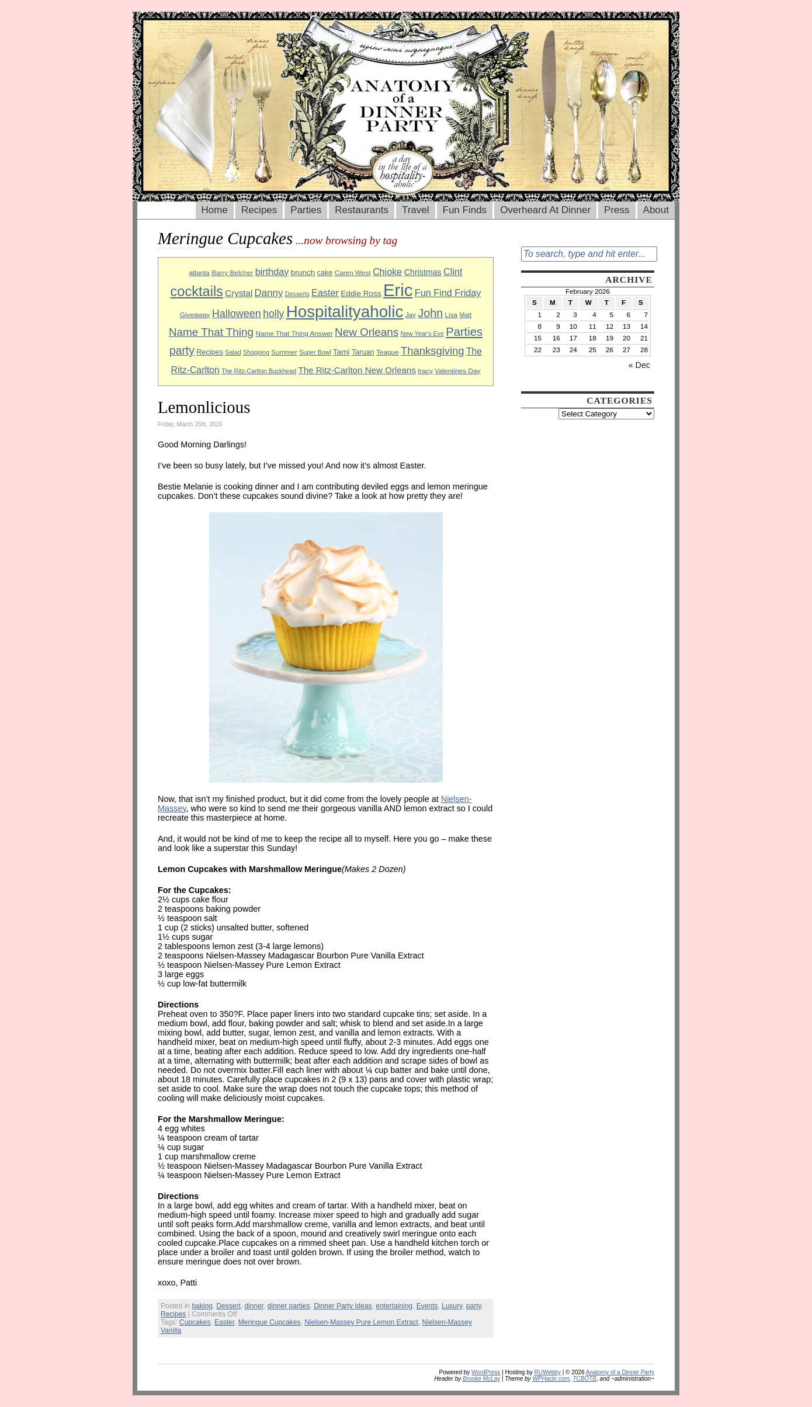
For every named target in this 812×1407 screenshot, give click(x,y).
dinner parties (289, 1306)
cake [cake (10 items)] (325, 273)
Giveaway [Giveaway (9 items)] (195, 314)
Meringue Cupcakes (269, 1322)
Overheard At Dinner (545, 210)
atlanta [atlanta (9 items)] (199, 272)
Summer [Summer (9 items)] (284, 352)
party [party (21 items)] (182, 351)
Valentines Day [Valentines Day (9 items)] (457, 370)
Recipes (259, 210)
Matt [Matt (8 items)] (465, 314)
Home (215, 210)
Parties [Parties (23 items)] (464, 331)
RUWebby (548, 1372)
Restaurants (361, 210)
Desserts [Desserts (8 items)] (297, 293)
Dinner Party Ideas (343, 1306)
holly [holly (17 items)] (273, 313)
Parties (305, 210)
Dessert (228, 1306)
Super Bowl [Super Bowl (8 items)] (315, 352)
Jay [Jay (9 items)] (410, 314)
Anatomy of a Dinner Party (620, 1372)
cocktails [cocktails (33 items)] (197, 291)
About (656, 210)
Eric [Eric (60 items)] (398, 290)
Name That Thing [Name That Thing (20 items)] (211, 332)
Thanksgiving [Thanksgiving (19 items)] (432, 351)
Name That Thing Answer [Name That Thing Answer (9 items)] (293, 333)
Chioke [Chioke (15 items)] (387, 271)
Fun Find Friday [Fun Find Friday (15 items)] (448, 292)
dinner (253, 1306)
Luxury (452, 1306)
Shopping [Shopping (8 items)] (256, 352)
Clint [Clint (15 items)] (452, 271)
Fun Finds (465, 210)
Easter (224, 1322)
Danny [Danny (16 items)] (269, 292)
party (473, 1306)
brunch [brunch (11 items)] (303, 272)
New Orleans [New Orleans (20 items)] (366, 332)
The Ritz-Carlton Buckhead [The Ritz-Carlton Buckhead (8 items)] (258, 370)
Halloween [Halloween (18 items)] (236, 313)
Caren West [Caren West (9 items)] (353, 272)
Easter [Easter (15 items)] (325, 292)
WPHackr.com (551, 1378)
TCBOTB (584, 1378)
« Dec (639, 365)
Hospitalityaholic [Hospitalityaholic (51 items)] (345, 312)
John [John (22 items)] (430, 313)
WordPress (485, 1372)
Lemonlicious (204, 407)
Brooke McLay (481, 1378)
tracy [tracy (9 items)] (425, 370)
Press (616, 210)
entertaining (394, 1306)
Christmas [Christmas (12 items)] (423, 272)
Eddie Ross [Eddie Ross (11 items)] (361, 293)
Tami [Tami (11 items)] (341, 352)
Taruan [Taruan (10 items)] (363, 352)
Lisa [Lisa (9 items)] (451, 314)
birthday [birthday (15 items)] (272, 271)
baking (202, 1306)
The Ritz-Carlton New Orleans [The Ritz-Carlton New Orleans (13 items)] (357, 370)
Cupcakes (194, 1322)
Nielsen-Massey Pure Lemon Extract (361, 1322)
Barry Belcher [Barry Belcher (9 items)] (232, 272)
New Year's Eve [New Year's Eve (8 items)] (422, 333)
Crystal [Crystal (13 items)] (238, 293)
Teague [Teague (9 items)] (387, 352)
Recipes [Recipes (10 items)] (209, 352)
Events (427, 1306)
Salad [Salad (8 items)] (233, 352)
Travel (415, 210)
